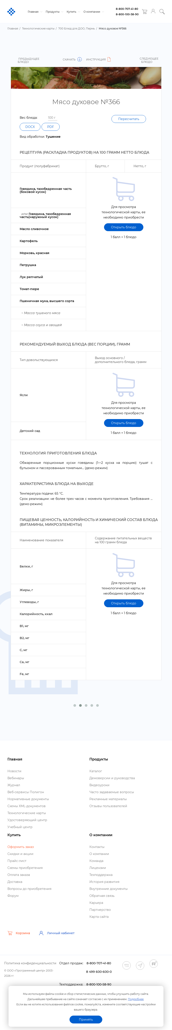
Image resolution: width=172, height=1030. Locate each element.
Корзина (18, 933)
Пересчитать (128, 119)
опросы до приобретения (29, 889)
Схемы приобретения (25, 868)
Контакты (96, 847)
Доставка (14, 882)
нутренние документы (108, 889)
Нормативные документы (28, 799)
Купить (73, 11)
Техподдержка (101, 875)
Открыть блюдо (123, 227)
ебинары (15, 778)
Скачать (72, 59)
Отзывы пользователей (108, 806)
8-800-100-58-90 (127, 14)
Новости (14, 771)
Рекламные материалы (108, 799)
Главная (34, 11)
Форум (13, 896)
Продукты (54, 11)
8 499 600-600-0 (99, 972)
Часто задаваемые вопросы (111, 792)
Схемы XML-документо (26, 806)
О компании (93, 11)
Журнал (13, 785)
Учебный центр (20, 827)
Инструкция (99, 59)
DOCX (30, 127)
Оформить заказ (20, 847)
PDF (50, 127)
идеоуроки (99, 785)
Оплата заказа (18, 875)
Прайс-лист (16, 861)
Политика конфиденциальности (30, 963)
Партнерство (100, 910)
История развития (104, 882)
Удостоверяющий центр (27, 820)
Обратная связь (102, 896)
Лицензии (97, 868)
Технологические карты (26, 813)
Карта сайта (99, 917)
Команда (96, 861)
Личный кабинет (57, 933)
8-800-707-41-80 (127, 8)
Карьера (96, 903)
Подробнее (136, 999)
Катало (95, 771)
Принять (86, 1019)
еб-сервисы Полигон (25, 792)
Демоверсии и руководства (112, 778)
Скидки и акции (20, 854)
